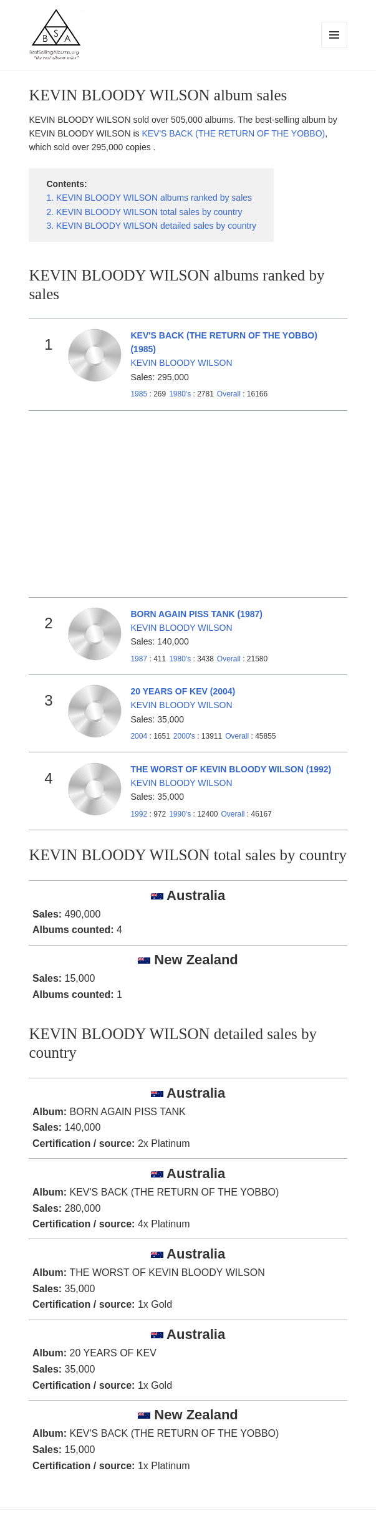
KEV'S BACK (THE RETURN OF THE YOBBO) (233, 133)
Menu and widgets (334, 47)
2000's (185, 736)
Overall (229, 394)
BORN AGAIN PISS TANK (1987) (196, 614)
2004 (138, 736)
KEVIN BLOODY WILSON (181, 363)
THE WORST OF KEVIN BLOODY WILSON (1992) (230, 769)
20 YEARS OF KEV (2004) (182, 691)
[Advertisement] (188, 504)
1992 (138, 814)
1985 (138, 394)
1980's (181, 394)
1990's (181, 814)
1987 (138, 658)
